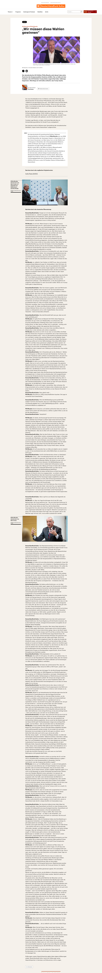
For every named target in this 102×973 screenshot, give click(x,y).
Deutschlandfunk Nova (56, 2)
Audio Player (29, 173)
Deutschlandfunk (45, 2)
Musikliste (40, 11)
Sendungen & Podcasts (29, 11)
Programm (18, 11)
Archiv (46, 11)
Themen (10, 11)
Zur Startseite (29, 966)
